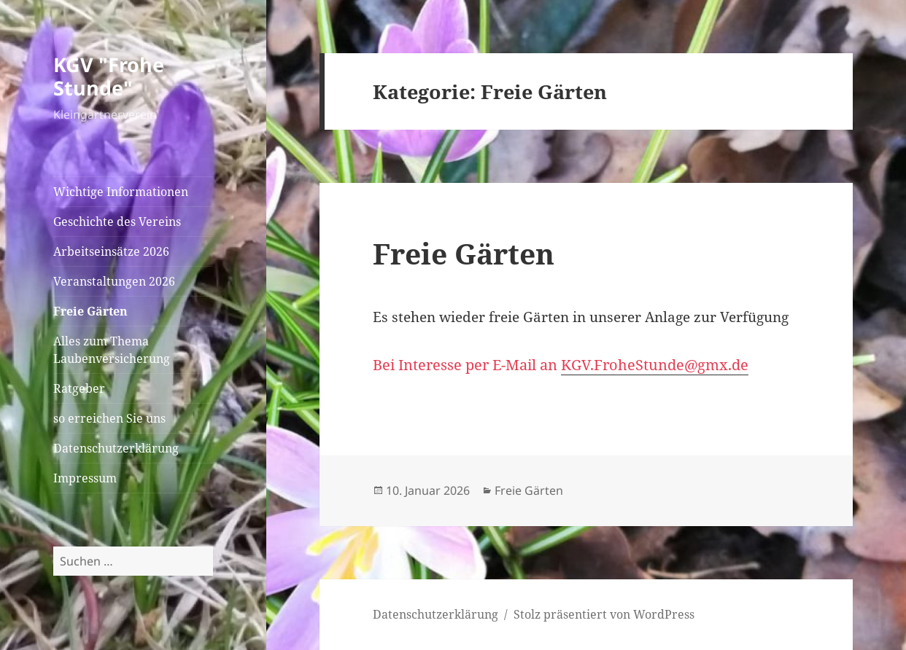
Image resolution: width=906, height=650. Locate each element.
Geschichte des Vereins (117, 222)
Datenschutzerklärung (116, 448)
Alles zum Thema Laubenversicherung (111, 350)
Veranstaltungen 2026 (114, 281)
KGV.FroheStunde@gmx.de (654, 365)
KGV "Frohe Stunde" (108, 76)
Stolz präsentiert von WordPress (604, 614)
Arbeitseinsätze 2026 (111, 251)
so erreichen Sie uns (109, 418)
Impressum (85, 478)
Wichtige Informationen (120, 192)
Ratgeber (79, 388)
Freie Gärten (90, 311)
